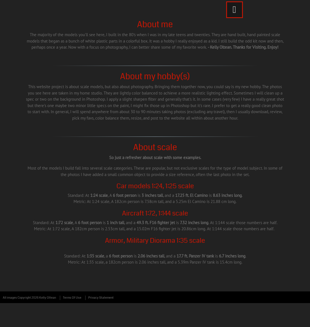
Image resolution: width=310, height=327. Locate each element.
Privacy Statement (101, 298)
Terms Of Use (72, 298)
